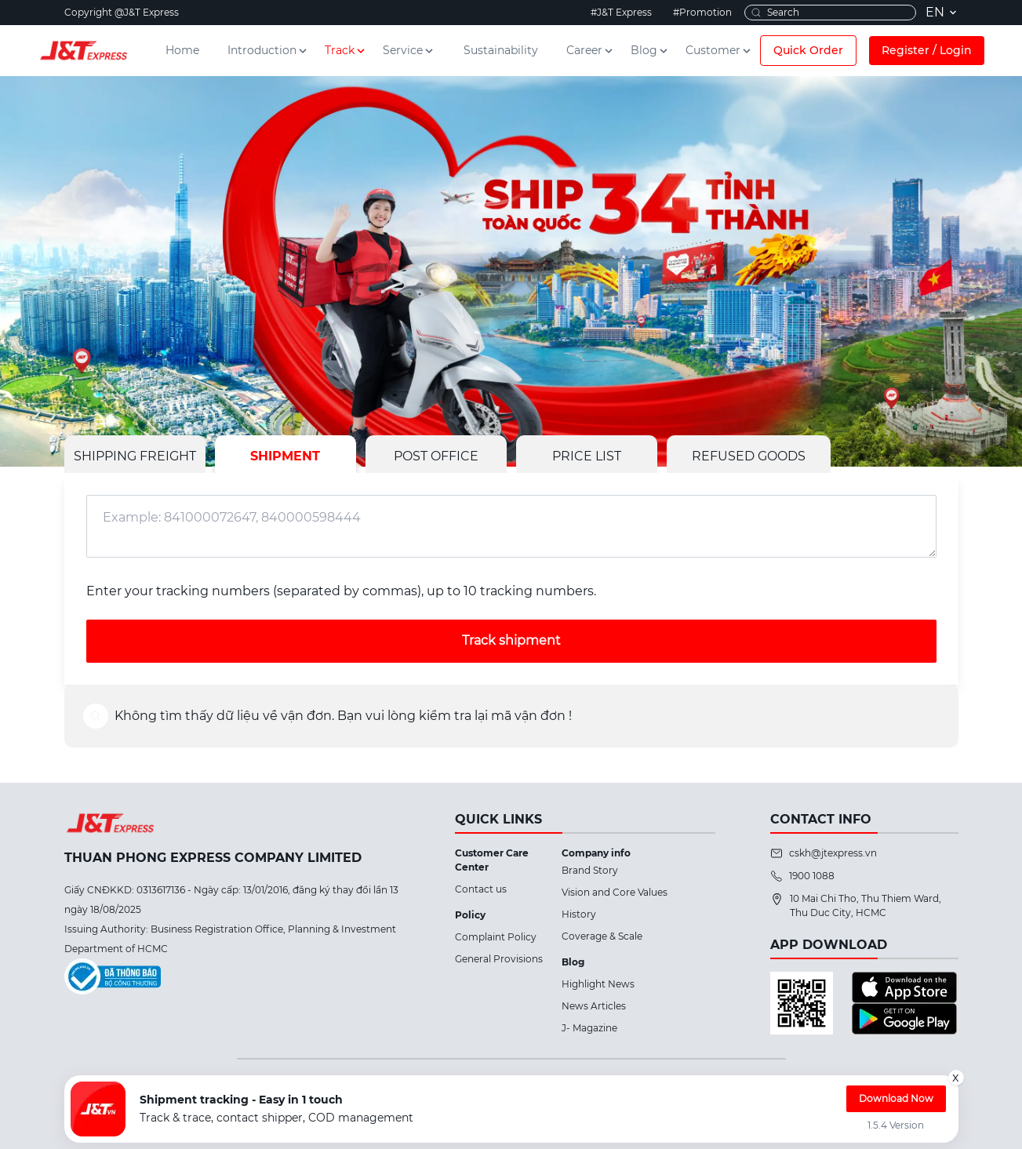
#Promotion (702, 12)
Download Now (896, 1098)
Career (590, 50)
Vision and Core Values (614, 892)
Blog (650, 50)
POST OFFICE (436, 456)
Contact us (481, 889)
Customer (719, 50)
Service (409, 50)
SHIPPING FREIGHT (135, 456)
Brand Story (590, 870)
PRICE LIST (586, 456)
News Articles (594, 1006)
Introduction (268, 50)
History (579, 914)
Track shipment (511, 640)
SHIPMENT (285, 456)
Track (346, 50)
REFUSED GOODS (749, 456)
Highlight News (598, 984)
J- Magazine (589, 1028)
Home (182, 50)
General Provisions (499, 959)
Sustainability (501, 50)
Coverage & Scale (602, 936)
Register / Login (927, 50)
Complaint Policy (495, 937)
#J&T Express (621, 12)
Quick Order (808, 50)
